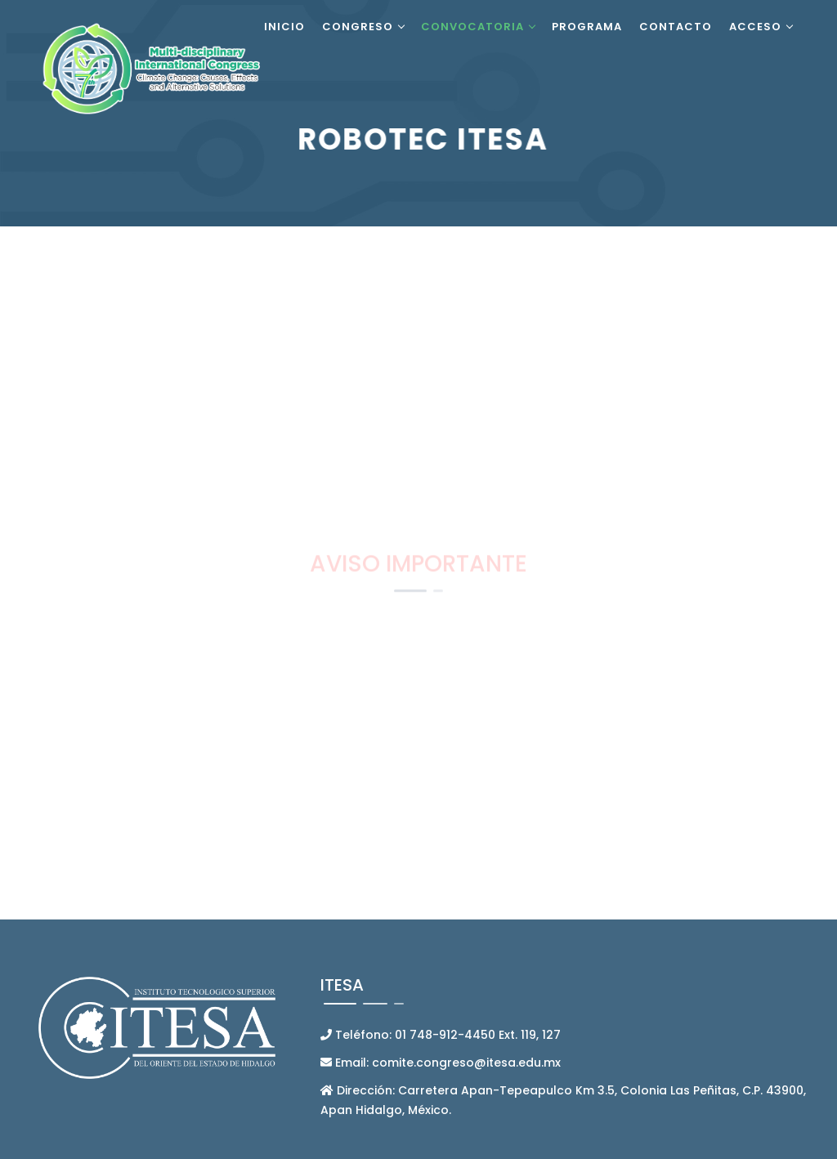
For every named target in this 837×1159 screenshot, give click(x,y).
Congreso (357, 26)
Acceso (755, 26)
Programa (587, 26)
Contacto (675, 26)
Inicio (284, 26)
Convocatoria (472, 26)
